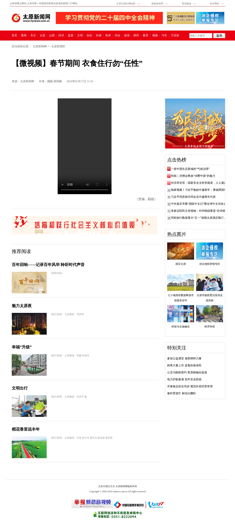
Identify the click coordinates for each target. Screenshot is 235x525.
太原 (42, 35)
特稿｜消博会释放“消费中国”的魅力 (193, 175)
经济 (61, 35)
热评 (108, 35)
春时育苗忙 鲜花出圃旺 (181, 393)
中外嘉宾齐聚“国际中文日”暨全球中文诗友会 (198, 203)
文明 (80, 35)
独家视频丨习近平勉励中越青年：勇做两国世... (200, 189)
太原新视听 (58, 46)
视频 (155, 35)
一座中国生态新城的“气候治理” (190, 168)
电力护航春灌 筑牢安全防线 (184, 379)
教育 (145, 35)
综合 (117, 35)
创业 (89, 35)
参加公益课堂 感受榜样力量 (184, 358)
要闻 (24, 35)
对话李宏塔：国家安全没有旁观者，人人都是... (200, 182)
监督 (70, 35)
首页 (14, 35)
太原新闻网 (40, 46)
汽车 (164, 35)
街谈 (99, 35)
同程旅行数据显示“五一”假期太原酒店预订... (198, 217)
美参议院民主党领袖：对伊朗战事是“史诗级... (199, 210)
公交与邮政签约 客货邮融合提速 (187, 372)
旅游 (127, 35)
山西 (52, 35)
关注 (33, 35)
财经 (136, 35)
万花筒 (174, 35)
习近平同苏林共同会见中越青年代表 (193, 196)
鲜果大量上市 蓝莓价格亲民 (184, 365)
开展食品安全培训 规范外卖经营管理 (190, 386)
